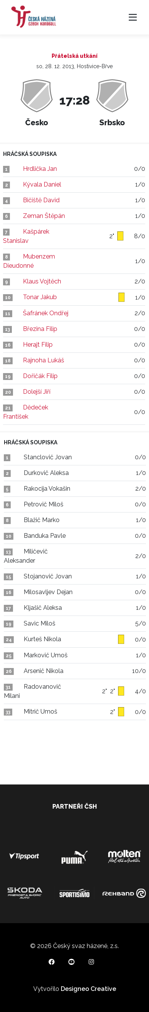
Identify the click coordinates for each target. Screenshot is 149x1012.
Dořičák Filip (40, 376)
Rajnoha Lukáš (43, 360)
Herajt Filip (38, 344)
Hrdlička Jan (40, 168)
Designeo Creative (88, 988)
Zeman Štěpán (44, 215)
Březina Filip (40, 328)
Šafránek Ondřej (45, 313)
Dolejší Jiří (36, 391)
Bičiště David (41, 200)
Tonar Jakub (40, 297)
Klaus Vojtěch (42, 281)
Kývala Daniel (42, 184)
